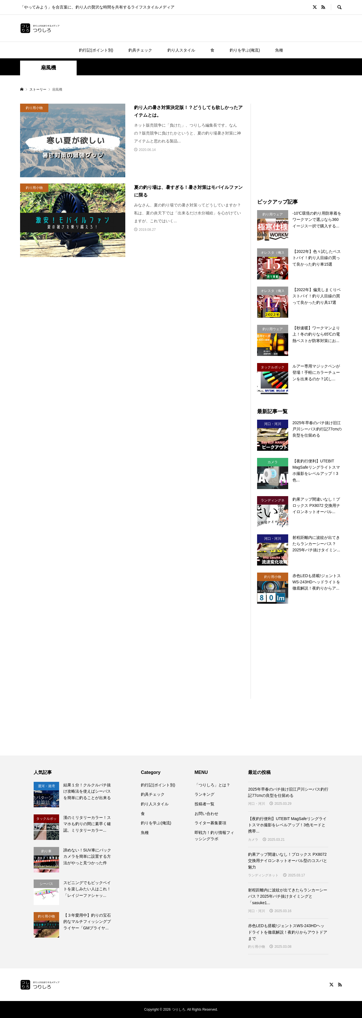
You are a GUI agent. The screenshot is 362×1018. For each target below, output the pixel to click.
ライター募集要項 (210, 823)
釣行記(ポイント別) (96, 50)
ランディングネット (263, 875)
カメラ (253, 840)
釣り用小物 (256, 947)
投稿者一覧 (204, 804)
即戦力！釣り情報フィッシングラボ (214, 835)
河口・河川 (256, 804)
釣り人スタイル (181, 50)
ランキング (204, 794)
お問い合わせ (206, 813)
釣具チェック (140, 50)
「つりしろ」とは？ (212, 785)
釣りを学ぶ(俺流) (245, 50)
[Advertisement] (304, 143)
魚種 (279, 50)
